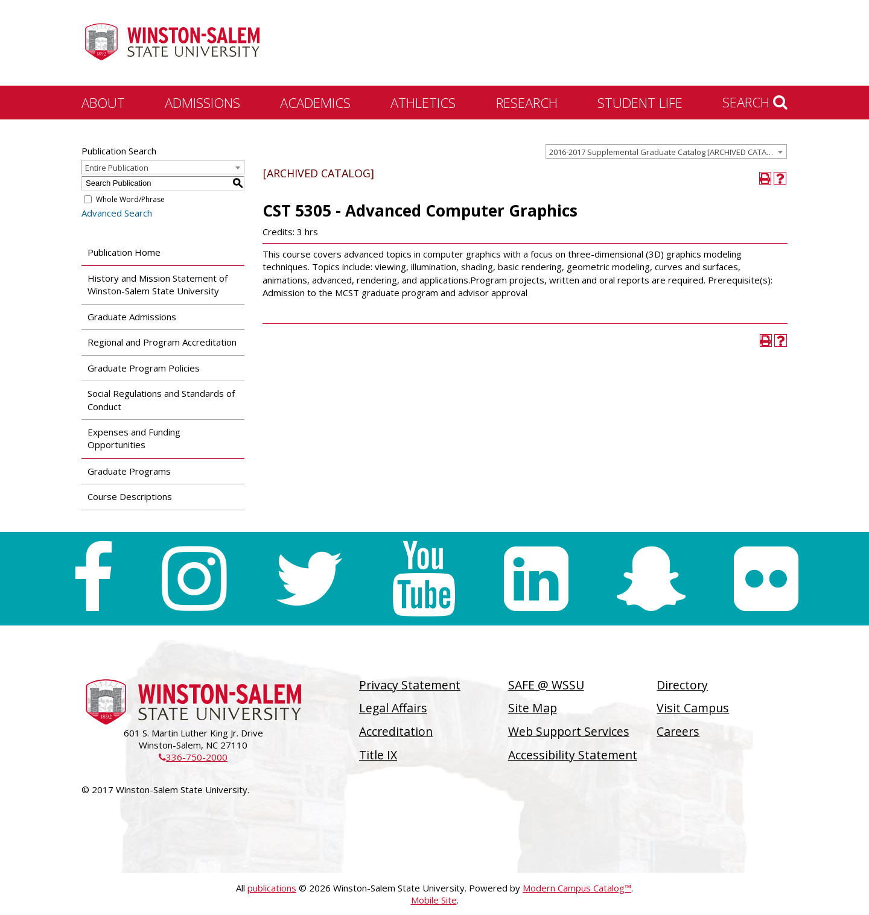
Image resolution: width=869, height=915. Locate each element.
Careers (678, 731)
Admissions (202, 102)
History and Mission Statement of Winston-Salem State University (158, 284)
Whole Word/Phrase (130, 199)
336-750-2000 (193, 757)
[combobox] (666, 151)
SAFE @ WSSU (546, 685)
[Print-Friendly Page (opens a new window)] (765, 178)
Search (755, 102)
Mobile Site (434, 900)
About (103, 102)
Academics (315, 102)
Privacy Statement (409, 685)
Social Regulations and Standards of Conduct (161, 399)
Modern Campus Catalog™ (577, 888)
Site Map (532, 708)
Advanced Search (116, 213)
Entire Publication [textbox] (116, 167)
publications (271, 888)
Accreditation (396, 731)
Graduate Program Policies (144, 368)
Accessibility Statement (572, 755)
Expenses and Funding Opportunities (134, 438)
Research (527, 102)
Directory (682, 685)
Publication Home (124, 252)
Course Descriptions (130, 496)
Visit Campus (693, 708)
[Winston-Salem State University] (172, 44)
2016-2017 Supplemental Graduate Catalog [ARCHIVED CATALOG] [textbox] (667, 152)
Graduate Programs (129, 471)
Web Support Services (568, 731)
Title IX (378, 755)
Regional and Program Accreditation (162, 342)
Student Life (640, 102)
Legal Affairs (393, 708)
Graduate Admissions (132, 317)
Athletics (423, 102)
